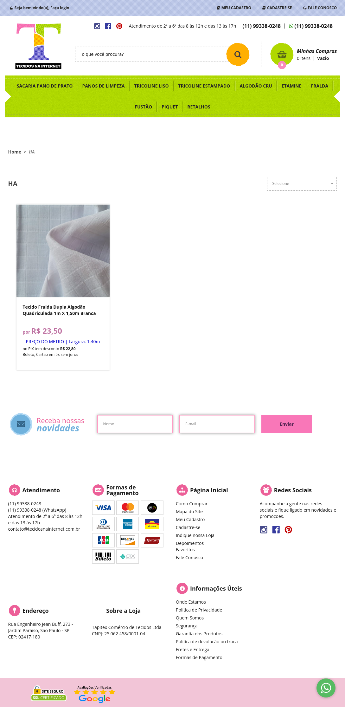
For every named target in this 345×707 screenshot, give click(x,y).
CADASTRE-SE (279, 7)
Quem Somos (190, 618)
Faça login (59, 7)
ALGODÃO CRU (256, 86)
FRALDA (320, 86)
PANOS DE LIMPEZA (103, 86)
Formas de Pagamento (199, 657)
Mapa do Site (189, 511)
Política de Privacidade (199, 610)
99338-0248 (261, 26)
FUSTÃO (143, 107)
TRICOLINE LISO (151, 86)
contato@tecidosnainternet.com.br (44, 529)
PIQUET (170, 107)
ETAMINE (292, 86)
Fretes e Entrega (192, 649)
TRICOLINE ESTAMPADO (204, 86)
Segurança (186, 626)
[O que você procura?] (238, 54)
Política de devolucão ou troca (207, 641)
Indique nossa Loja (195, 535)
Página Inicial (209, 490)
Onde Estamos (191, 602)
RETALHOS (198, 107)
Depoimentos (190, 543)
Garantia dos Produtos (199, 634)
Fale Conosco (189, 557)
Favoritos (185, 550)
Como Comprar (192, 504)
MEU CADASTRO (236, 7)
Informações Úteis (216, 588)
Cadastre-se (188, 527)
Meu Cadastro (190, 519)
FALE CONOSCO (322, 7)
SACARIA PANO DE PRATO (45, 86)
